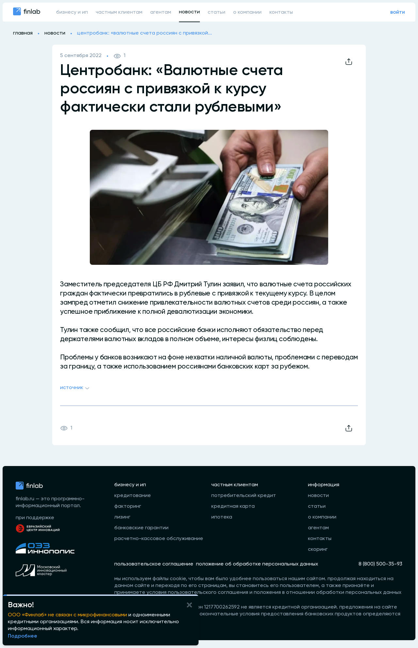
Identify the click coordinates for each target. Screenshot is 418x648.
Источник (75, 388)
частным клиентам (119, 12)
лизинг (122, 517)
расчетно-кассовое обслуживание (158, 538)
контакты (281, 12)
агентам (160, 12)
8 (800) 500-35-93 (380, 564)
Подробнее (22, 636)
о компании (247, 12)
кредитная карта (233, 506)
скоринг (318, 549)
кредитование (132, 495)
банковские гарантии (141, 528)
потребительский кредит (243, 495)
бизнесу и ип (72, 12)
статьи (216, 12)
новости (189, 12)
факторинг (127, 506)
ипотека (221, 517)
